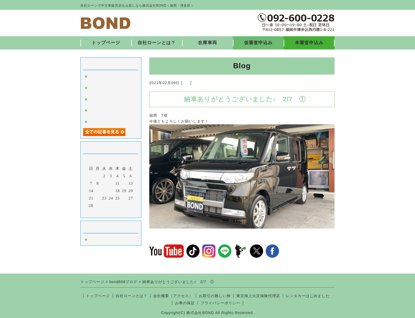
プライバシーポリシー (220, 303)
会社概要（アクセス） (173, 296)
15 (98, 191)
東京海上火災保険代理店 (258, 296)
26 (124, 198)
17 (111, 191)
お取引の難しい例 (215, 296)
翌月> (121, 212)
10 (111, 183)
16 (104, 191)
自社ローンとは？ (157, 42)
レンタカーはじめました (308, 296)
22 (98, 198)
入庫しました (101, 121)
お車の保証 (185, 303)
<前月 (99, 212)
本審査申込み (309, 42)
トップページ (106, 42)
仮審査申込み (258, 42)
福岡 (186, 83)
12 (124, 183)
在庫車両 (207, 42)
